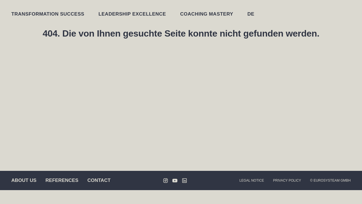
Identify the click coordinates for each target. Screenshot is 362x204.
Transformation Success (47, 14)
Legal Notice (252, 180)
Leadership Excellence (132, 14)
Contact (99, 180)
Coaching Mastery (206, 14)
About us (23, 180)
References (62, 180)
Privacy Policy (287, 180)
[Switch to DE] (251, 14)
